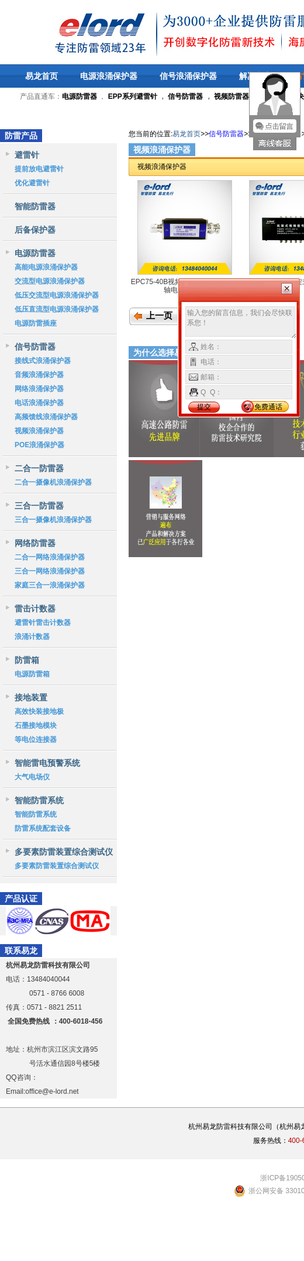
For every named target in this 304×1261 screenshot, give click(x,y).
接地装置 (31, 697)
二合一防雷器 (39, 468)
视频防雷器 (231, 96)
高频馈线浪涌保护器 (46, 417)
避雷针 (27, 155)
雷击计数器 (35, 608)
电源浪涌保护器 (108, 76)
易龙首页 (41, 76)
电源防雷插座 (36, 323)
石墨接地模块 (36, 725)
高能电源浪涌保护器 (46, 267)
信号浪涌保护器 (188, 76)
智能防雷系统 (39, 800)
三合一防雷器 (39, 505)
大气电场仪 (32, 777)
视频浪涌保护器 (39, 431)
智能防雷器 (35, 206)
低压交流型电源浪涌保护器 (57, 295)
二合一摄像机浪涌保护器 (53, 482)
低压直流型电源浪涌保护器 (57, 309)
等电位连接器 (36, 739)
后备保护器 (35, 229)
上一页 (159, 315)
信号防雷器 (185, 96)
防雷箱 (27, 660)
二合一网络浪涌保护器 (50, 557)
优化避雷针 (32, 183)
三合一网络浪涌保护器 (50, 571)
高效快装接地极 (39, 711)
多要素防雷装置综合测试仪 (64, 851)
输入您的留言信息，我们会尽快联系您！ (241, 322)
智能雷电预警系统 (47, 763)
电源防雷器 (35, 253)
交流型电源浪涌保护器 (50, 281)
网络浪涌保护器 (39, 389)
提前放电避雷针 (39, 169)
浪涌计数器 (32, 637)
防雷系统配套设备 (43, 828)
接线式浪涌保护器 (43, 361)
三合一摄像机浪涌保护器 (53, 520)
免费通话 (268, 407)
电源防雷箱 (32, 674)
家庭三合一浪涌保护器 (50, 585)
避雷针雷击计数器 (43, 623)
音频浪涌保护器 (39, 375)
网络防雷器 (35, 543)
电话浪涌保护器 (39, 403)
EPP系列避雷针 (132, 96)
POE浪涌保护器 (39, 445)
